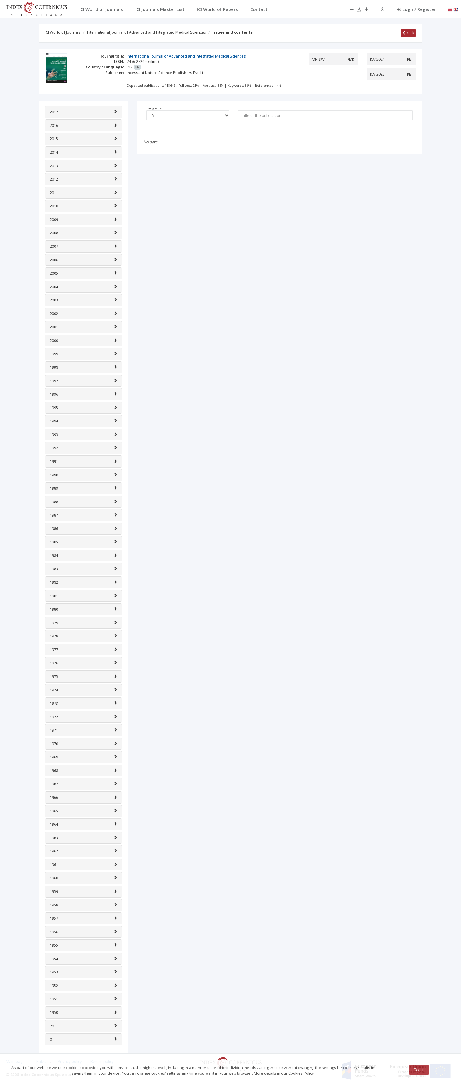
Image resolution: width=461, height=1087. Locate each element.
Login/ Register (416, 9)
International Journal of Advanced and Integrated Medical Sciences (146, 32)
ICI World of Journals (63, 32)
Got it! (419, 1070)
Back (408, 32)
